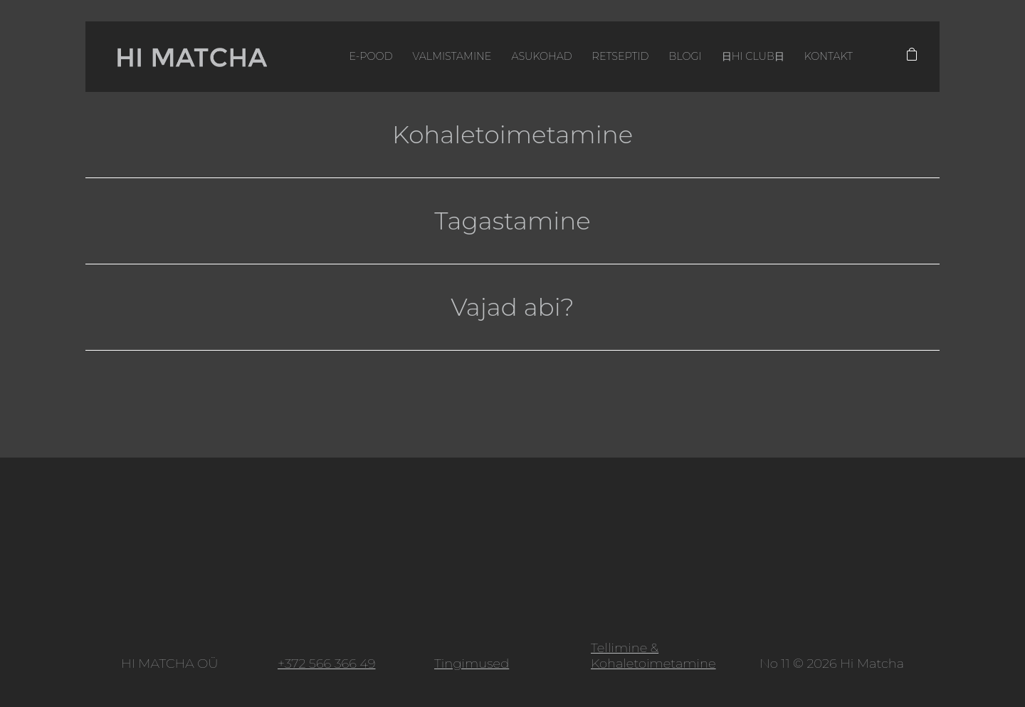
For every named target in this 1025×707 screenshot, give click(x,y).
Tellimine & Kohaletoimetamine (653, 655)
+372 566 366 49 (326, 663)
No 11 (774, 663)
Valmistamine (452, 56)
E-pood (370, 56)
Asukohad (541, 56)
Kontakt (828, 56)
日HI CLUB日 (753, 56)
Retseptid (620, 56)
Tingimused (471, 663)
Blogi (684, 56)
